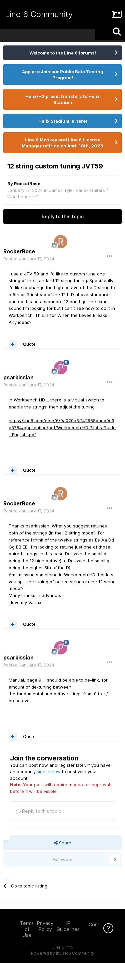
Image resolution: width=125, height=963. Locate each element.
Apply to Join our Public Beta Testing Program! (62, 74)
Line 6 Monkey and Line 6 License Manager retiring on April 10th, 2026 (62, 142)
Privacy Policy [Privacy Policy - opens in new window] (45, 926)
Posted (28, 258)
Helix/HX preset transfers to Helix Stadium (62, 99)
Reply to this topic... (40, 811)
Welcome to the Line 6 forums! (62, 52)
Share (62, 843)
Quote (29, 344)
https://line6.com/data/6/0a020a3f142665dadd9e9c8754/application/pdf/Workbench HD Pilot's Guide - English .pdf (62, 427)
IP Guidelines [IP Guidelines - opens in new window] (68, 926)
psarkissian (18, 377)
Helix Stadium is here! (62, 121)
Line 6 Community (39, 14)
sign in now (49, 771)
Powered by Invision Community (62, 953)
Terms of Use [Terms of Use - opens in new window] (27, 929)
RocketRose (27, 183)
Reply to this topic (63, 216)
